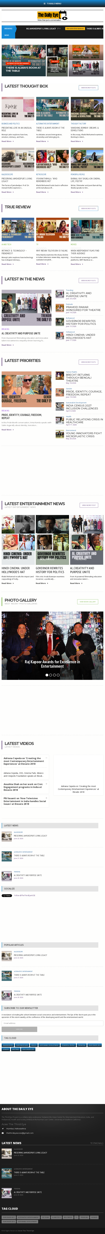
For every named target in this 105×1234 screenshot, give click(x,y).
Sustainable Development (76, 402)
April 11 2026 (71, 425)
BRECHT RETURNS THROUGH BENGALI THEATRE (78, 377)
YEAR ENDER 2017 (9, 1217)
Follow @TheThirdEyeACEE (24, 895)
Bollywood (70, 318)
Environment (71, 430)
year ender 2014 (94, 1045)
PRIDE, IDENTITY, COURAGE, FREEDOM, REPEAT (22, 416)
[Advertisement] (52, 470)
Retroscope (41, 174)
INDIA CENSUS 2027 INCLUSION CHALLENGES (82, 407)
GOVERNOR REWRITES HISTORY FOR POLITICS (81, 323)
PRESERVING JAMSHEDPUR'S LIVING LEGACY (38, 28)
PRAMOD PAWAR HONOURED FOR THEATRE (83, 309)
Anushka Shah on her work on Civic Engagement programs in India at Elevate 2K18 (23, 787)
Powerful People (78, 174)
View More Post (89, 505)
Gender (69, 388)
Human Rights (71, 372)
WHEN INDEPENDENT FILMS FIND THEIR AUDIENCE (85, 252)
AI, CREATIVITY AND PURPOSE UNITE (21, 333)
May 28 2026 (71, 438)
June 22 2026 (18, 838)
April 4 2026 (71, 411)
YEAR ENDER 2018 (22, 1045)
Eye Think (45, 1217)
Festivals (69, 304)
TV (37, 244)
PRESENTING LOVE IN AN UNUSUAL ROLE (17, 129)
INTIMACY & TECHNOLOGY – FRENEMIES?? (14, 252)
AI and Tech (6, 244)
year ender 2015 (28, 1049)
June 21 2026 (18, 858)
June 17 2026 (71, 340)
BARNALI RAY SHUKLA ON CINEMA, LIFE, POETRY (85, 180)
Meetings (15, 1049)
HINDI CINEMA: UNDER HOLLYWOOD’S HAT (80, 336)
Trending (69, 290)
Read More (8, 141)
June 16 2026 (71, 312)
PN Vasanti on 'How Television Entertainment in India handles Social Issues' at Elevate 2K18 (25, 801)
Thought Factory (78, 123)
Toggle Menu (52, 3)
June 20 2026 (71, 298)
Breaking (5, 329)
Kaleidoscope (7, 174)
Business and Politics (11, 123)
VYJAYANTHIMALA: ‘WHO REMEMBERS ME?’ (46, 180)
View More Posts (88, 88)
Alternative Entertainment (76, 29)
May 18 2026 (71, 383)
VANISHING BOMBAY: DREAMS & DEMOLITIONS (85, 129)
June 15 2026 (71, 326)
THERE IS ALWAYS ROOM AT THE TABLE (50, 129)
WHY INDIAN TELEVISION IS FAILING (52, 250)
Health (68, 416)
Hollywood (70, 332)
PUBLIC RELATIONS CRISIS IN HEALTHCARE (84, 421)
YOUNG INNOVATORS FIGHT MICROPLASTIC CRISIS (84, 435)
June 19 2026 (71, 397)
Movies (73, 244)
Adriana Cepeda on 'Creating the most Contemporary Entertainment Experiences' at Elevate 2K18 (24, 761)
